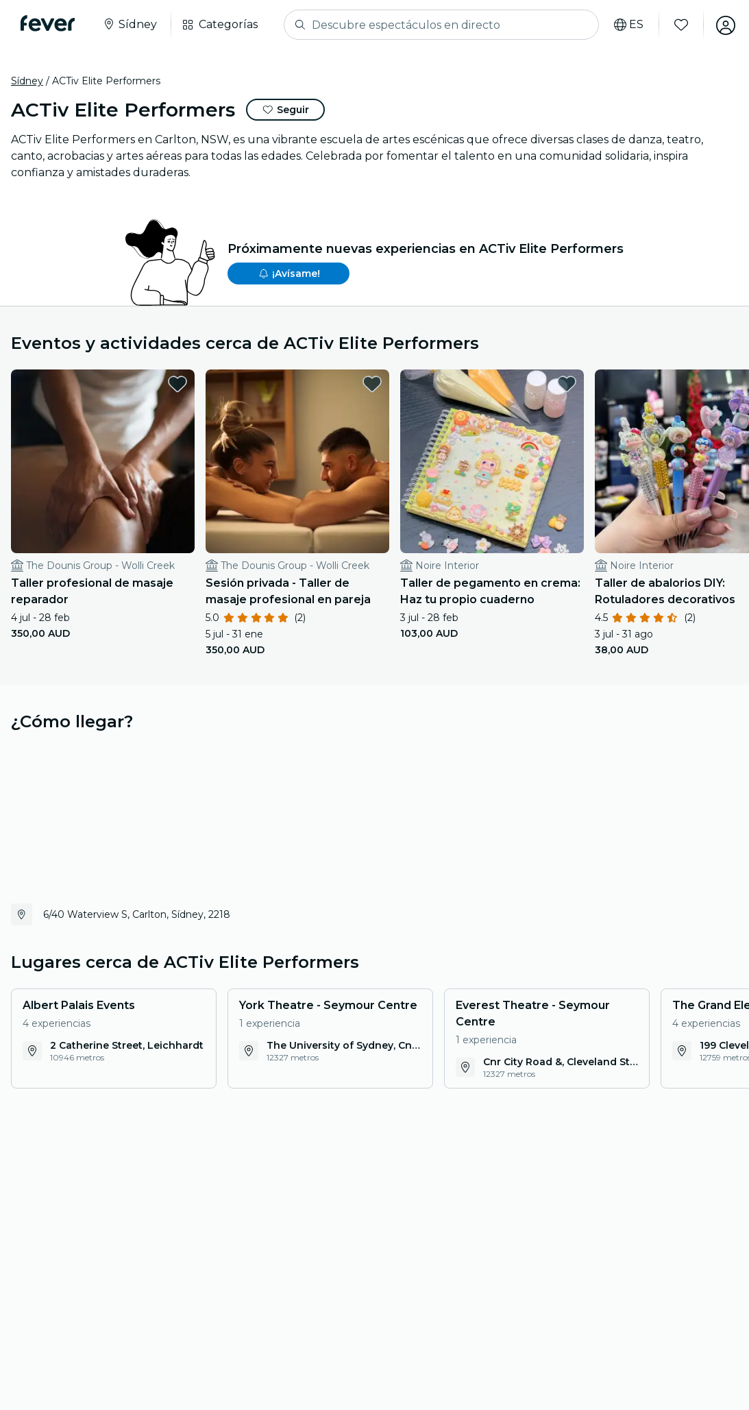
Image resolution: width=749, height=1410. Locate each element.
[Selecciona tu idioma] (626, 25)
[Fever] (49, 23)
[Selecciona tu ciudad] (131, 24)
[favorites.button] (167, 384)
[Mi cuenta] (723, 24)
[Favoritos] (678, 24)
